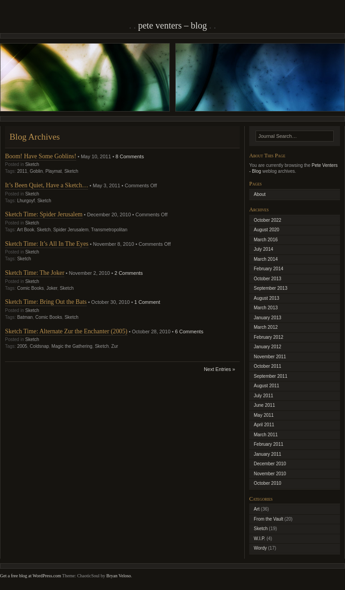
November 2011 (270, 356)
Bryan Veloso (118, 575)
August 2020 (266, 229)
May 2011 (264, 415)
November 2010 (270, 473)
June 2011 (264, 405)
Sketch (32, 164)
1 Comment (147, 302)
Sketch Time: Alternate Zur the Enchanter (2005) (66, 331)
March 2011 (266, 434)
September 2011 (270, 376)
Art (257, 509)
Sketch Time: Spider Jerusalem (44, 214)
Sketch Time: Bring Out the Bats (46, 301)
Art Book (25, 229)
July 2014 (263, 249)
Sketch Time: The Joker (34, 272)
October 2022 (267, 220)
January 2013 (267, 317)
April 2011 (264, 424)
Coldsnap (39, 346)
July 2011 (263, 395)
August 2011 (266, 385)
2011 (22, 171)
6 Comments (189, 331)
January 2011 (267, 454)
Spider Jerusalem (71, 229)
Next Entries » (219, 369)
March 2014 (266, 259)
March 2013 (266, 307)
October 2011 (267, 366)
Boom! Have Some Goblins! (40, 156)
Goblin (36, 171)
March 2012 (266, 327)
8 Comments (130, 156)
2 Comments (128, 273)
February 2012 (268, 337)
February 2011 (268, 444)
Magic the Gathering (71, 346)
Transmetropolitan (109, 229)
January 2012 (267, 346)
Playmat (53, 171)
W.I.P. (259, 538)
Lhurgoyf (26, 200)
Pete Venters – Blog (172, 25)
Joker (51, 288)
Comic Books (30, 288)
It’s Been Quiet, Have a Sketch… (46, 185)
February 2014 (268, 268)
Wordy (260, 548)
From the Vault (268, 519)
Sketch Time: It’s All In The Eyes (47, 243)
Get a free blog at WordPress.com (30, 575)
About (260, 194)
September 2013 (270, 288)
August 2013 (266, 298)
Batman (25, 317)
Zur (114, 346)
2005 (22, 346)
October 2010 (267, 483)
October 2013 (267, 278)
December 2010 (270, 463)
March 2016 (266, 239)
